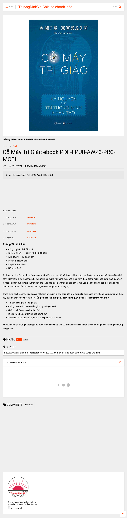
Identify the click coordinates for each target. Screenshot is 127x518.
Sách (15, 146)
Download (31, 217)
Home (5, 146)
